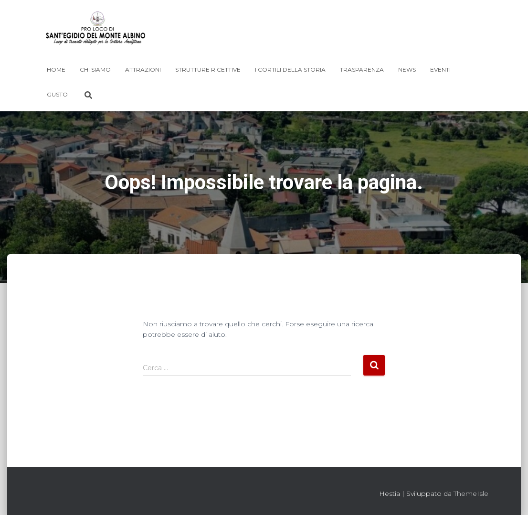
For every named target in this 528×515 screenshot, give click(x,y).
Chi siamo (95, 69)
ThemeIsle (471, 493)
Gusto (57, 94)
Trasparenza (362, 69)
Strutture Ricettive (208, 69)
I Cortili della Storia (290, 69)
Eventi (440, 69)
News (407, 69)
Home (56, 69)
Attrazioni (143, 69)
